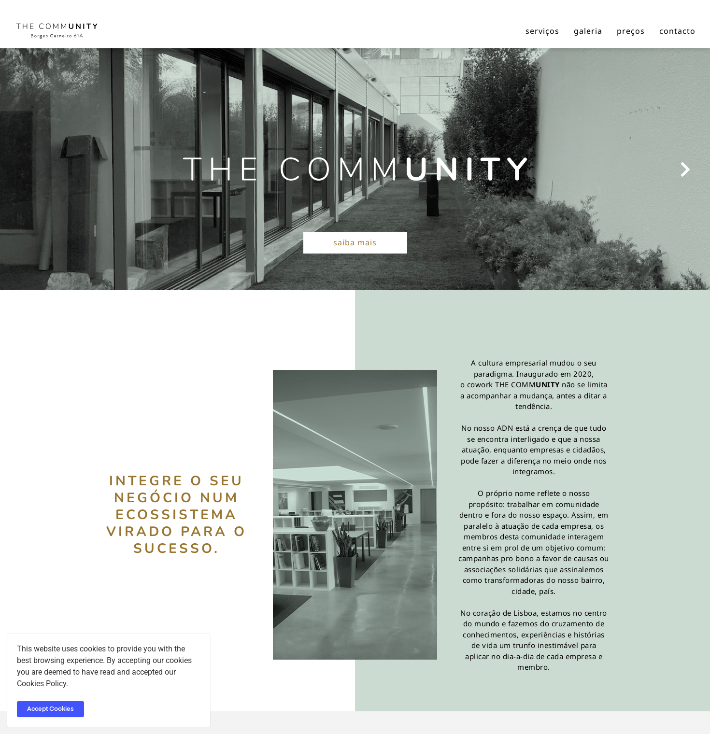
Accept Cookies (50, 709)
